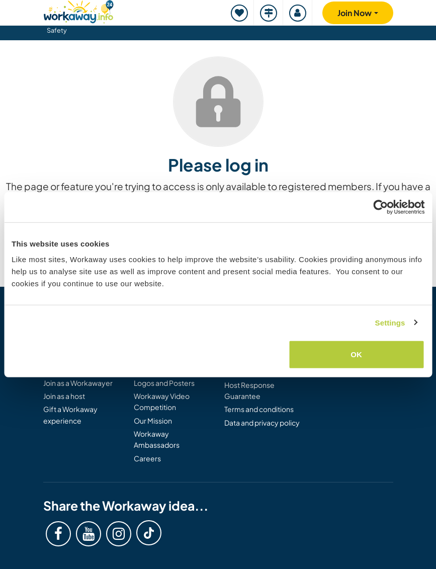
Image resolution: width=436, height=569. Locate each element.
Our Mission (153, 420)
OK (356, 354)
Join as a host (64, 395)
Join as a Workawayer (78, 382)
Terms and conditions (259, 409)
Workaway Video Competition (162, 401)
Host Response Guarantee (249, 390)
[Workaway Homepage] (78, 10)
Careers (147, 458)
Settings (390, 322)
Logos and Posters (164, 382)
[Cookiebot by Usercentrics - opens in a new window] (380, 206)
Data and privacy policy (262, 422)
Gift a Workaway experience (70, 414)
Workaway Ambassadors (157, 439)
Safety (57, 30)
